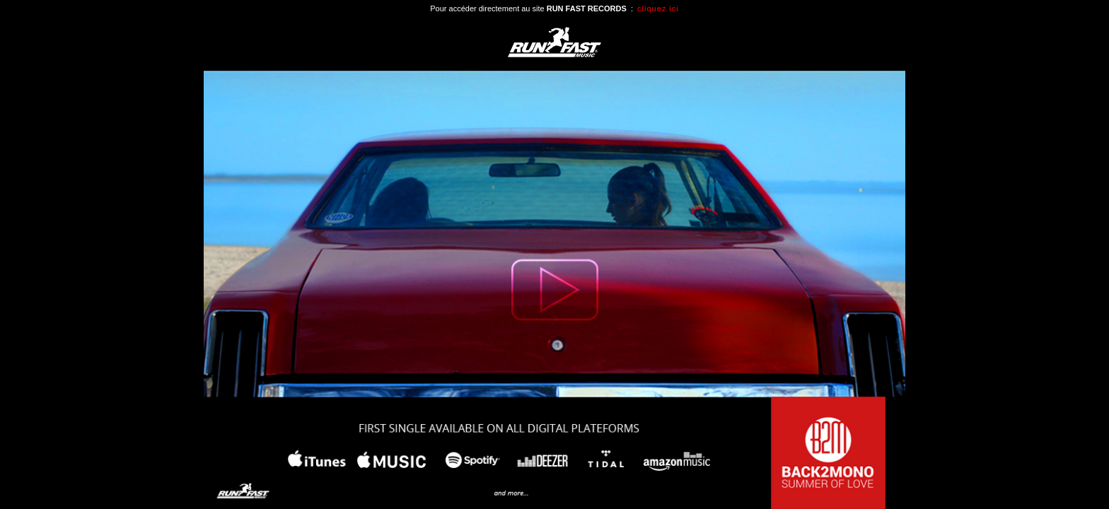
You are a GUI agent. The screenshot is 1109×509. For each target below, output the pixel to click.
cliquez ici (658, 8)
